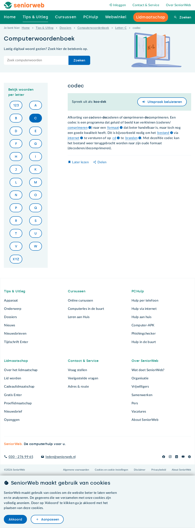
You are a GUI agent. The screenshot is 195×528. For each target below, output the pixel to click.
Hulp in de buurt (144, 342)
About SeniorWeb (145, 419)
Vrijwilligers (140, 386)
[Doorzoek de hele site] (36, 60)
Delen (102, 162)
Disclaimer (139, 470)
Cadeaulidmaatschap (19, 386)
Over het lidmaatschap (21, 370)
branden (131, 138)
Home (26, 28)
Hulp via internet (144, 308)
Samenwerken (142, 395)
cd (114, 138)
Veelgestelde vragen (83, 378)
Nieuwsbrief (13, 411)
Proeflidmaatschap (18, 403)
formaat (113, 127)
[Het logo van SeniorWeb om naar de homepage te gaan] (24, 5)
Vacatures (139, 411)
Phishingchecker (144, 333)
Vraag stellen (77, 370)
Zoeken (184, 17)
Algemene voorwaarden (76, 470)
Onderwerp (12, 308)
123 (16, 105)
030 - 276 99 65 (21, 456)
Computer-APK (143, 325)
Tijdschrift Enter (16, 342)
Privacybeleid (158, 470)
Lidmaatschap (16, 361)
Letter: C (121, 28)
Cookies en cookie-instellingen (111, 470)
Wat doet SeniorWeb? (148, 370)
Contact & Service (145, 5)
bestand (163, 132)
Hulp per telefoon (145, 300)
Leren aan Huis (79, 317)
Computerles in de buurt (86, 308)
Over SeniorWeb (178, 5)
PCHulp (138, 291)
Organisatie (140, 378)
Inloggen (117, 5)
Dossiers (65, 28)
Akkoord (15, 519)
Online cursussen (80, 300)
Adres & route (78, 386)
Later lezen (80, 162)
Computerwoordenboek (93, 28)
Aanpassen (49, 519)
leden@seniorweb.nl (61, 456)
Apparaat (11, 300)
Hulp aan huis (141, 317)
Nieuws (9, 325)
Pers (135, 403)
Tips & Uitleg (44, 28)
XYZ (16, 259)
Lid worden (12, 378)
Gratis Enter (13, 395)
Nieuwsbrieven (15, 333)
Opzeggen (11, 419)
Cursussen (77, 291)
